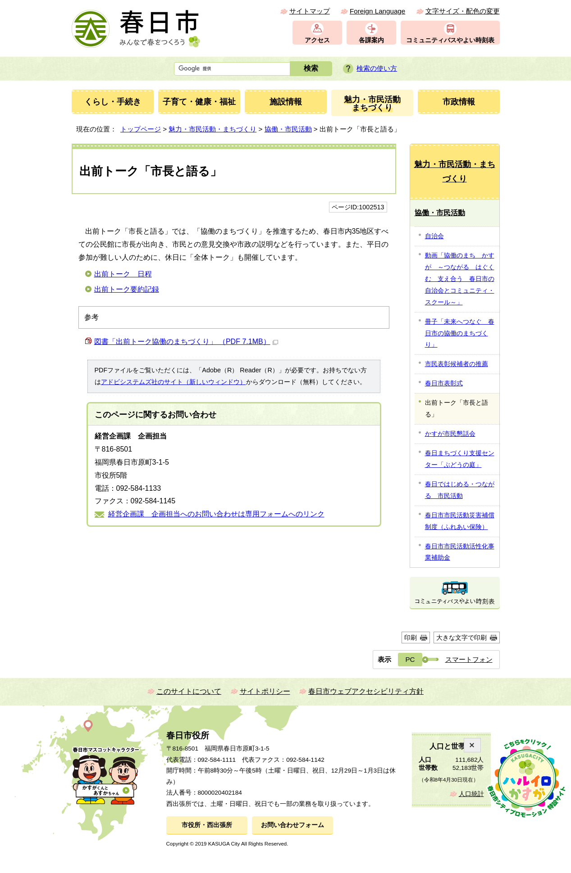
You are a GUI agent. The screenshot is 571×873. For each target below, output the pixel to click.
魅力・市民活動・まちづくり (212, 129)
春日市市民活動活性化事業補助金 (459, 552)
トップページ (140, 129)
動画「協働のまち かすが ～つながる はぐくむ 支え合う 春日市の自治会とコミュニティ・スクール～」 (459, 279)
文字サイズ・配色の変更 (462, 11)
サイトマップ (309, 11)
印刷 (410, 637)
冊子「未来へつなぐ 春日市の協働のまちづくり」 (459, 333)
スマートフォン (469, 659)
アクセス (317, 40)
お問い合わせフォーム (292, 825)
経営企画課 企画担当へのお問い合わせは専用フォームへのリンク (216, 514)
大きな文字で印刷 (461, 637)
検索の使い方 (376, 68)
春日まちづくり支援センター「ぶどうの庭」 (459, 458)
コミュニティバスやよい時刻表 (450, 40)
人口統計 (471, 794)
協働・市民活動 (288, 129)
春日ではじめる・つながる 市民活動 (459, 489)
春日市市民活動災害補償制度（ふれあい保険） (459, 520)
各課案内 (371, 40)
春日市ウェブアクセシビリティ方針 (366, 691)
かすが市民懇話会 (450, 433)
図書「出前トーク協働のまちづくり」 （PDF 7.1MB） (186, 341)
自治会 (434, 236)
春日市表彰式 (444, 383)
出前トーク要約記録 (126, 289)
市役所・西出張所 (207, 825)
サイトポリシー (265, 691)
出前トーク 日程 (123, 274)
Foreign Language (377, 11)
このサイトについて (188, 691)
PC (410, 659)
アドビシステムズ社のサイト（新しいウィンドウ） (173, 381)
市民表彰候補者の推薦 (456, 363)
